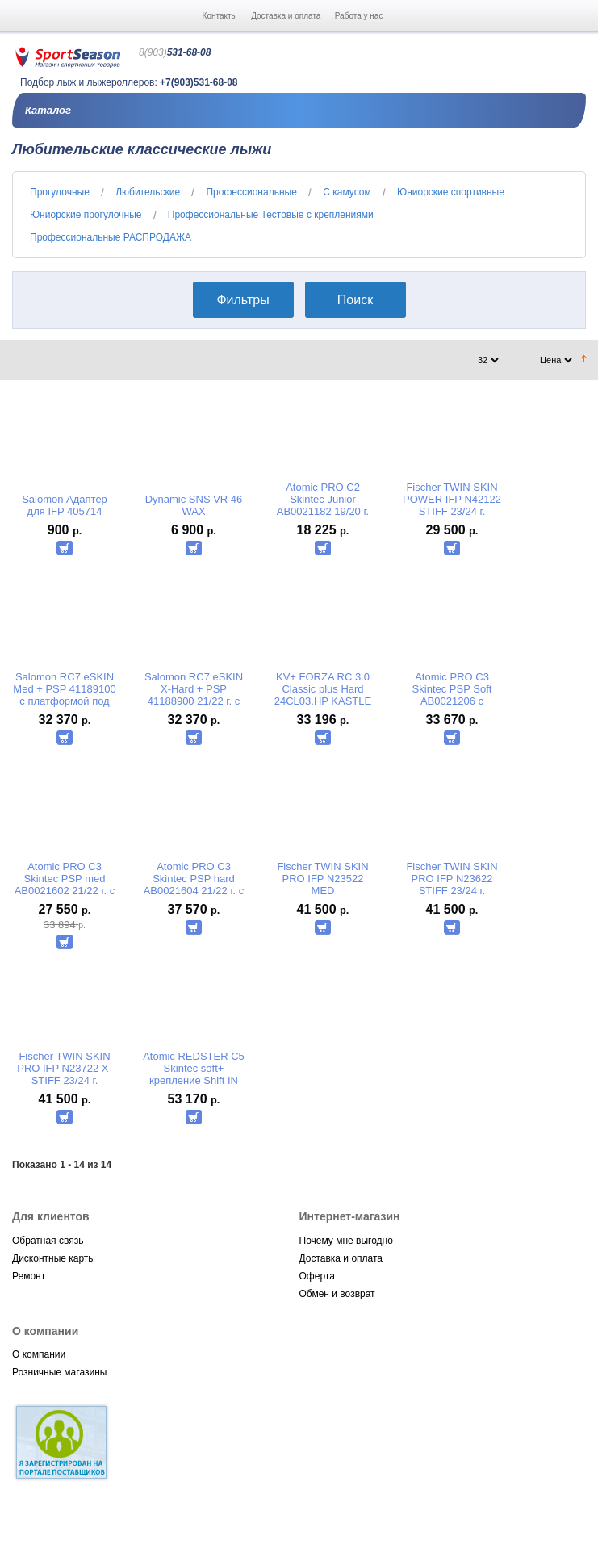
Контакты (220, 15)
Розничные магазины (59, 1372)
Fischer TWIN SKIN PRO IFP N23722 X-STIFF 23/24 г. (64, 1068)
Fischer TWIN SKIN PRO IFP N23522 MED (322, 878)
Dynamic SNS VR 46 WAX (194, 505)
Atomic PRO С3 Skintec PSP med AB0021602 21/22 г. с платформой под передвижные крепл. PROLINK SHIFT (65, 878)
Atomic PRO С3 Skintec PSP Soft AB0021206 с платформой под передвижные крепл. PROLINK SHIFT (452, 689)
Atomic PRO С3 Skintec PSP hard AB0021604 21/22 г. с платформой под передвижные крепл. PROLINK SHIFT (194, 878)
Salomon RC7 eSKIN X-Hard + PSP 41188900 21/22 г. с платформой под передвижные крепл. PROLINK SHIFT (194, 689)
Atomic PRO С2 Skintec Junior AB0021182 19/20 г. (323, 499)
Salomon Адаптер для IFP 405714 (64, 505)
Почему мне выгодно (346, 1240)
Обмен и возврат (337, 1293)
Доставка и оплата (285, 15)
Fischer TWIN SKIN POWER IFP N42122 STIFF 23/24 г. (452, 499)
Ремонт (28, 1276)
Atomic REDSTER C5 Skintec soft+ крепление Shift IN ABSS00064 (194, 1068)
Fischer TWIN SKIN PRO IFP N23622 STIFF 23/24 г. (451, 878)
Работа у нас (359, 15)
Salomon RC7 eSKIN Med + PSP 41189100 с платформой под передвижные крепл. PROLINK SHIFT (64, 689)
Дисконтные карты (53, 1258)
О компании (38, 1354)
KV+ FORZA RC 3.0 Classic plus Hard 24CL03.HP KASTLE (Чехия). (322, 689)
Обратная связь (47, 1240)
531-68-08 (175, 52)
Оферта (317, 1276)
